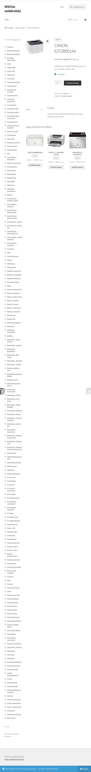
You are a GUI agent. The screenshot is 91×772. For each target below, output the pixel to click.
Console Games (12, 95)
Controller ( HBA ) (13, 109)
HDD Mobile (11, 181)
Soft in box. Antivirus (14, 644)
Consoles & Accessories (11, 100)
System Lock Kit (12, 669)
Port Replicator (12, 524)
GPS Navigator (12, 167)
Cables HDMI (11, 67)
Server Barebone (12, 602)
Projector (10, 577)
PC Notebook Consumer (11, 508)
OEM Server (11, 470)
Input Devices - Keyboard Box (12, 211)
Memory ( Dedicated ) (14, 289)
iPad (8, 253)
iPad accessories (12, 256)
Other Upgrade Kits (13, 474)
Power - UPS (11, 528)
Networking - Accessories (11, 390)
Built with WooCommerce (14, 759)
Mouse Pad (10, 326)
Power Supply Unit (13, 543)
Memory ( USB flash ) (14, 308)
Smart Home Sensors (14, 621)
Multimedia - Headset (14, 345)
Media (9, 286)
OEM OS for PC (12, 466)
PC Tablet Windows (13, 521)
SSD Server (10, 658)
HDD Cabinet (11, 170)
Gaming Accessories (14, 163)
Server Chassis (12, 606)
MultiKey (10, 336)
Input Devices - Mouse (14, 222)
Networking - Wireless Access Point (14, 437)
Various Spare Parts (14, 703)
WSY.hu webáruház (13, 8)
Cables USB (11, 71)
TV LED (9, 679)
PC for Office (11, 494)
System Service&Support (13, 674)
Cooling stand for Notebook (13, 127)
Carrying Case (11, 86)
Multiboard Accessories (11, 331)
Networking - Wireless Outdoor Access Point (14, 448)
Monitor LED (11, 319)
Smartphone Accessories (11, 639)
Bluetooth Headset (13, 54)
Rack (8, 580)
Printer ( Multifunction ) (12, 555)
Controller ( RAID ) (13, 112)
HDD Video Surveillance (11, 190)
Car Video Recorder (13, 82)
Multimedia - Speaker (14, 364)
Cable (9, 64)
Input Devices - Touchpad (12, 244)
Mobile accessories (13, 312)
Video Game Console (14, 714)
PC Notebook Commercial (11, 503)
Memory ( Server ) (13, 304)
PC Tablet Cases (12, 517)
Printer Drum (11, 563)
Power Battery (12, 539)
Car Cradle (10, 78)
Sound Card (11, 651)
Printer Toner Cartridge (11, 572)
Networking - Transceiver (11, 431)
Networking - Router (14, 414)
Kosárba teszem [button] (34, 165)
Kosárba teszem (72, 83)
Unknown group (12, 686)
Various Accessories (14, 699)
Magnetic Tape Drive (14, 271)
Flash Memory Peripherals (11, 158)
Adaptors (10, 47)
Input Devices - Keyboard (12, 205)
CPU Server (10, 139)
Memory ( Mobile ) (13, 300)
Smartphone (11, 634)
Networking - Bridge (14, 395)
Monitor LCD (11, 315)
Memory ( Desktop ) (13, 293)
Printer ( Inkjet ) (12, 546)
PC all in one (11, 477)
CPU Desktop (11, 135)
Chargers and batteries (11, 91)
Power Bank (11, 535)
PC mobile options (13, 498)
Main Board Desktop (14, 278)
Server (9, 591)
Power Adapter (12, 532)
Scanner (10, 584)
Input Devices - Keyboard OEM (12, 217)
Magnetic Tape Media (14, 275)
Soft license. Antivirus (14, 647)
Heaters (9, 195)
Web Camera (11, 718)
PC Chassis (11, 485)
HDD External (11, 178)
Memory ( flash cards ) (14, 297)
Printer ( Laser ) (20, 28)
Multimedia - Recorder (14, 361)
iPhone (9, 260)
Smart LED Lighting (13, 630)
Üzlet (62, 7)
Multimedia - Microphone (11, 350)
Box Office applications (11, 59)
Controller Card (12, 122)
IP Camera (10, 249)
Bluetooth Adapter (13, 51)
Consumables (11, 105)
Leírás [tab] (28, 109)
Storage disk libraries (14, 662)
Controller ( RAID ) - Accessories (13, 117)
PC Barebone (11, 481)
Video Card (10, 711)
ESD (8, 154)
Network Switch (12, 380)
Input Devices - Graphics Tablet (12, 199)
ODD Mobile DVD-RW (14, 463)
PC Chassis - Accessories (11, 489)
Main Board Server (13, 282)
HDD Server (11, 185)
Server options (12, 613)
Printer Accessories (13, 560)
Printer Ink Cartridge (14, 567)
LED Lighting (11, 267)
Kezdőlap (10, 28)
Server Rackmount (13, 617)
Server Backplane (13, 599)
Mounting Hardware (14, 323)
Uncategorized (12, 683)
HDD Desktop (11, 174)
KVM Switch (11, 264)
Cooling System (12, 131)
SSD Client (10, 655)
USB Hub (10, 696)
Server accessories (13, 595)
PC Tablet (10, 513)
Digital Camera (12, 146)
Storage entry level (13, 666)
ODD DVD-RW (11, 453)
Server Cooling (12, 610)
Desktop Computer (13, 142)
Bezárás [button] (85, 769)
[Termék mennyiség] (58, 82)
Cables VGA (11, 75)
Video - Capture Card (14, 707)
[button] (47, 41)
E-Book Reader (12, 150)
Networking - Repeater (14, 411)
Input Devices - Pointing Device (12, 232)
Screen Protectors (13, 588)
